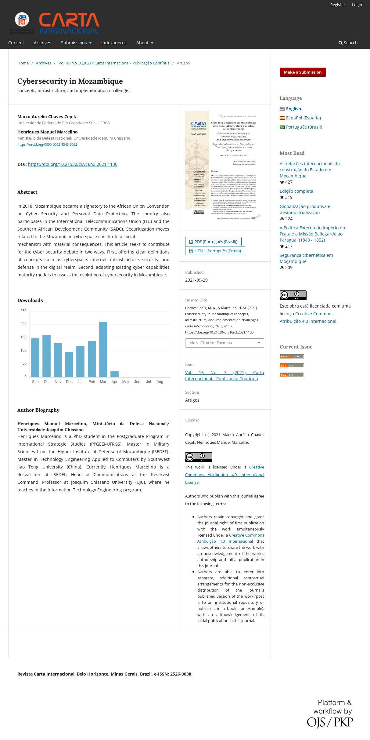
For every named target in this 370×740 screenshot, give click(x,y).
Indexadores (114, 43)
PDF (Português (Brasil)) (215, 241)
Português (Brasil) (304, 127)
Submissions (74, 43)
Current (16, 43)
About (143, 43)
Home (23, 63)
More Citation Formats (210, 342)
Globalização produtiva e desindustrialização (305, 209)
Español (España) (303, 118)
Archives (42, 43)
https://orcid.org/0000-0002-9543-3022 (47, 144)
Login (357, 4)
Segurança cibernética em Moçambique (306, 258)
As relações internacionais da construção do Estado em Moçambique (310, 170)
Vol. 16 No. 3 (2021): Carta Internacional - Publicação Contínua (114, 63)
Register (337, 4)
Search (348, 43)
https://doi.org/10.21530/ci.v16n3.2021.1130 (72, 164)
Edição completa (296, 191)
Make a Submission (303, 72)
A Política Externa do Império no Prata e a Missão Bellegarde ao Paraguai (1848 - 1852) (312, 234)
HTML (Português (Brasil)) (217, 250)
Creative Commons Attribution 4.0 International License (224, 474)
